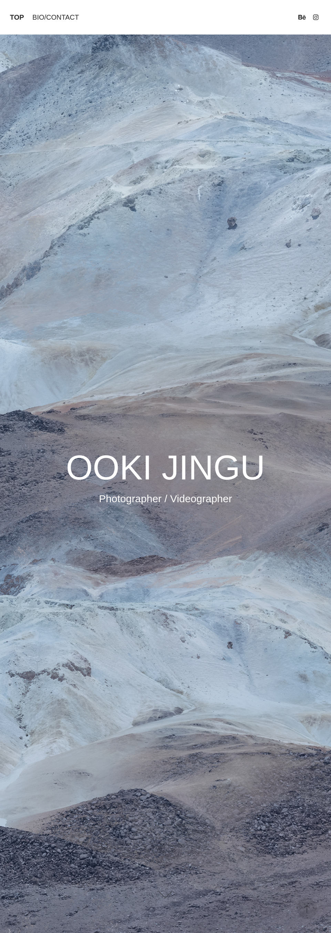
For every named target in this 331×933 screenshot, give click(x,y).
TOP (17, 17)
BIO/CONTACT (55, 17)
